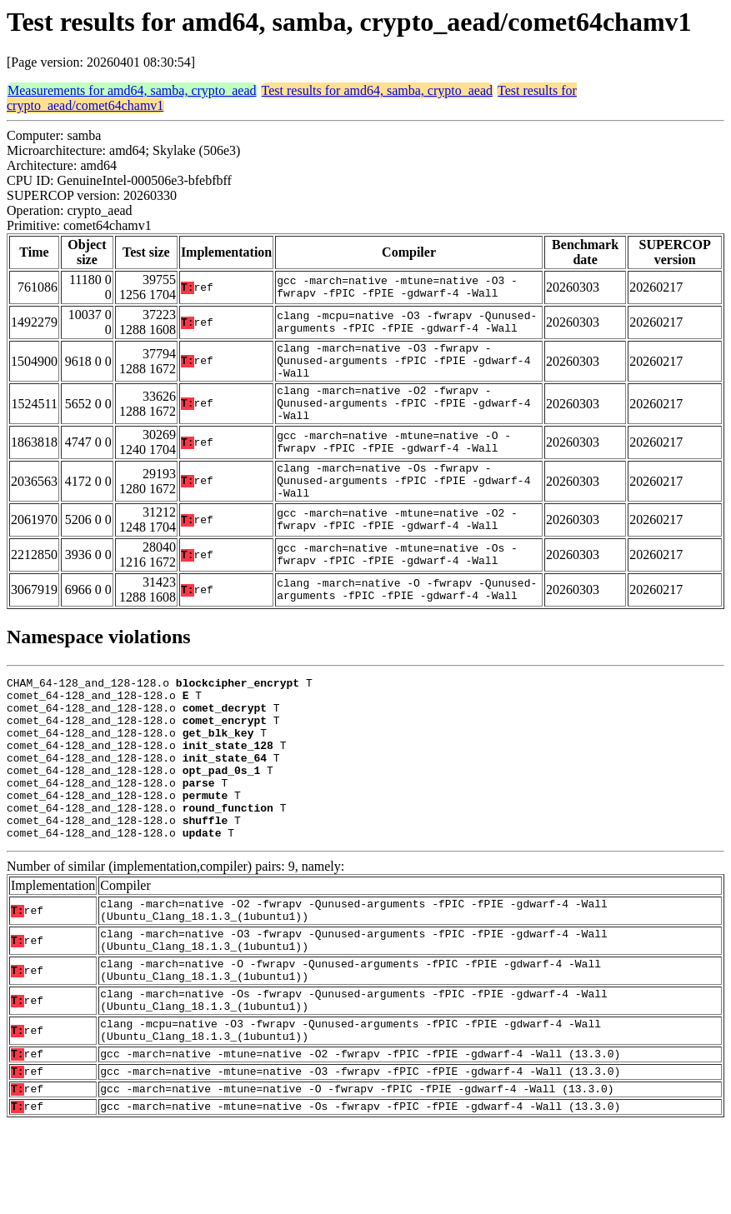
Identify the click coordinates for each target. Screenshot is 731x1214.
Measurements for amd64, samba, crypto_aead (132, 90)
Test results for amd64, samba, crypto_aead (377, 90)
